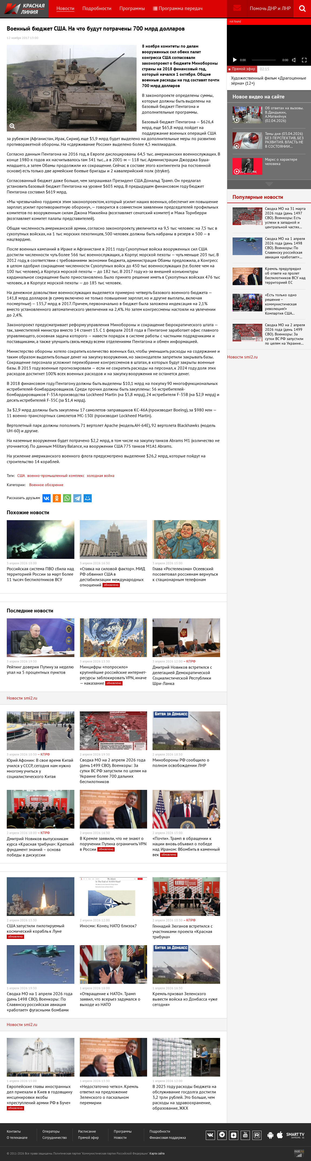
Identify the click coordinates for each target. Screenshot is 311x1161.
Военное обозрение (46, 485)
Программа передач (178, 8)
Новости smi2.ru (22, 698)
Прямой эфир (88, 1138)
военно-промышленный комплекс (55, 475)
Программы (132, 8)
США (21, 475)
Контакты (14, 1131)
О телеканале (17, 1138)
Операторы (51, 1131)
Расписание (87, 1131)
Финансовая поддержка (168, 1138)
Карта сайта (157, 1153)
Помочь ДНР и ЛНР (270, 8)
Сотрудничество (54, 1138)
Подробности (96, 8)
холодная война (100, 475)
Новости (65, 8)
